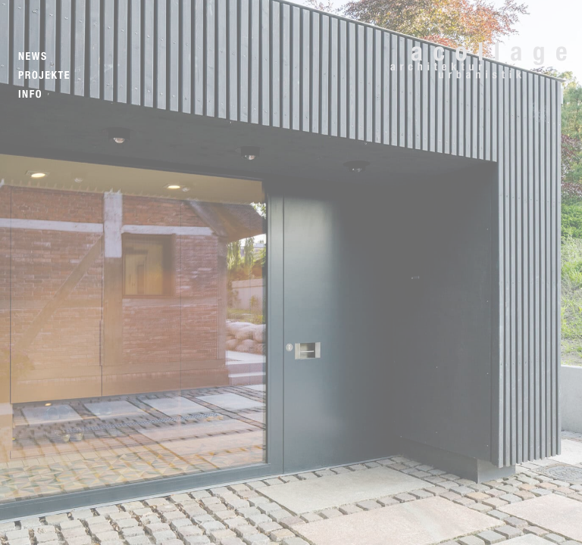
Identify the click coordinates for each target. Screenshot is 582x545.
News (33, 56)
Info (30, 94)
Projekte (44, 75)
